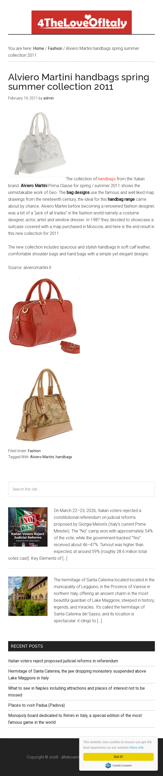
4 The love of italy (81, 22)
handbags (107, 178)
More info (137, 747)
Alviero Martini (42, 457)
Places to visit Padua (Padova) (36, 705)
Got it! (118, 756)
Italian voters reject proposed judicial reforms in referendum (63, 660)
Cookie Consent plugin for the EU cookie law (119, 765)
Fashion (34, 451)
